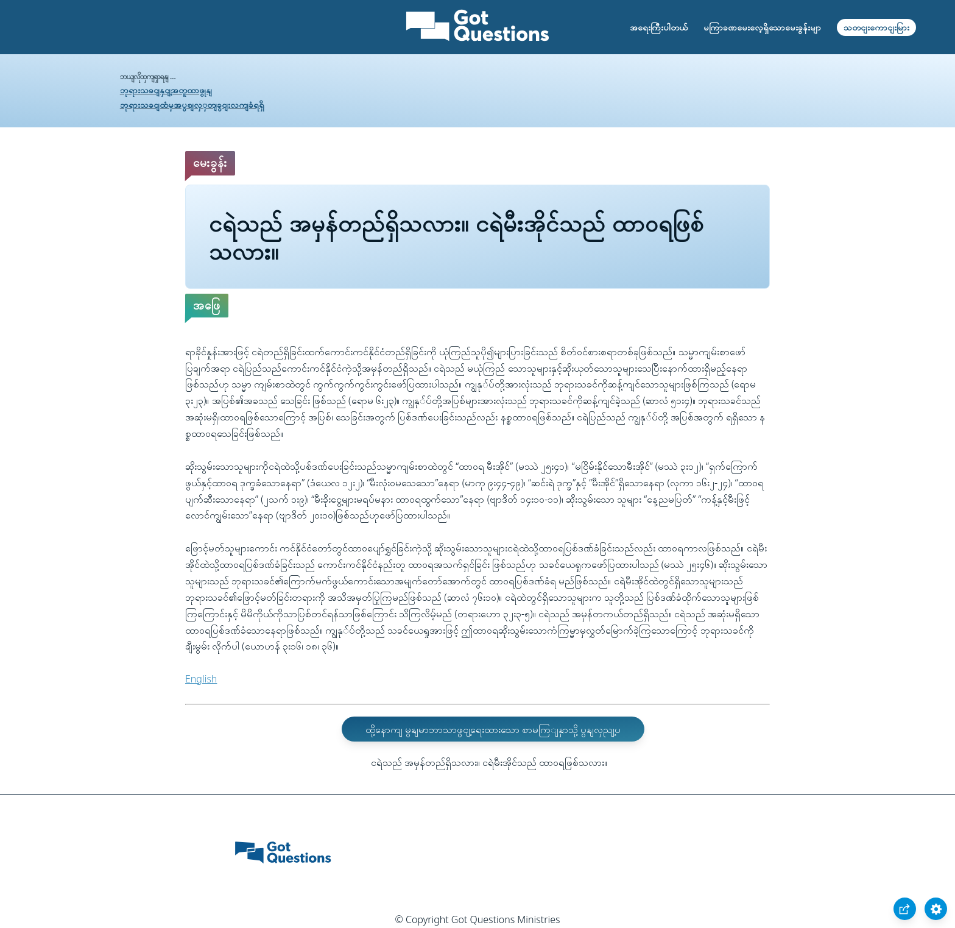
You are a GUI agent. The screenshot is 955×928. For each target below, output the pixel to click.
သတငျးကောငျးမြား (876, 27)
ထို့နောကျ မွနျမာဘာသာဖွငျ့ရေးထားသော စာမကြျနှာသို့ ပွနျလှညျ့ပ (493, 729)
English (201, 678)
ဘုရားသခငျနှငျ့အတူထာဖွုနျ (166, 90)
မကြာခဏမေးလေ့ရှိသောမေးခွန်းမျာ (762, 27)
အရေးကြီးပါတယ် (659, 27)
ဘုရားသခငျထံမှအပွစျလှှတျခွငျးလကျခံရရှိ (192, 104)
